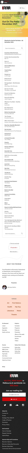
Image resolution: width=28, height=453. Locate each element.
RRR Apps (14, 385)
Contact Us (5, 413)
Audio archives (6, 332)
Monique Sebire (6, 17)
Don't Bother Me (9, 159)
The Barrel (7, 172)
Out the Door (8, 129)
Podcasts (17, 330)
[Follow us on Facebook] (11, 405)
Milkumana (7, 185)
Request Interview (6, 433)
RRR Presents (5, 351)
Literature (10, 311)
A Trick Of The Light (10, 138)
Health (9, 307)
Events (4, 345)
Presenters (17, 332)
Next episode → (14, 251)
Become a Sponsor (7, 441)
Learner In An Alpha (10, 194)
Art (8, 303)
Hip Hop (18, 307)
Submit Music (5, 435)
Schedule (17, 326)
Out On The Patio (14, 14)
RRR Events (5, 349)
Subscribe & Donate (20, 345)
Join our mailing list (14, 390)
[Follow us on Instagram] (23, 405)
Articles (17, 338)
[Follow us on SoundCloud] (16, 405)
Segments (4, 328)
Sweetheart (8, 133)
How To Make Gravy (10, 65)
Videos (16, 340)
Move (6, 203)
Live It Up (7, 164)
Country (7, 142)
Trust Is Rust (8, 70)
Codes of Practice (6, 420)
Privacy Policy (5, 424)
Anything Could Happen (11, 181)
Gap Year (7, 168)
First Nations (16, 303)
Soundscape (18, 336)
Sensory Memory (9, 146)
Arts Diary (4, 356)
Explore (17, 323)
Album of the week (19, 334)
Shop (3, 366)
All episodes (14, 247)
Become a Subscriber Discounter (10, 444)
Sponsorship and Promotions (10, 439)
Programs (17, 328)
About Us (4, 411)
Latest (3, 326)
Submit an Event (6, 360)
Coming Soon (5, 347)
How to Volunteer (6, 431)
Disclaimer (5, 422)
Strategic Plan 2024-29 (8, 418)
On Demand (5, 323)
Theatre (14, 315)
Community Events (7, 358)
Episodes (4, 330)
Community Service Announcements (11, 448)
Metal (19, 311)
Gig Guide (4, 354)
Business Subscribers (7, 446)
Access (4, 415)
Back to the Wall (9, 190)
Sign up (14, 399)
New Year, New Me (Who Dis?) (12, 125)
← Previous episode (14, 243)
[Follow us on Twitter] (5, 405)
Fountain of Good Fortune (11, 52)
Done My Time (8, 151)
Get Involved (5, 428)
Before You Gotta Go (10, 112)
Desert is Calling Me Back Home (13, 207)
